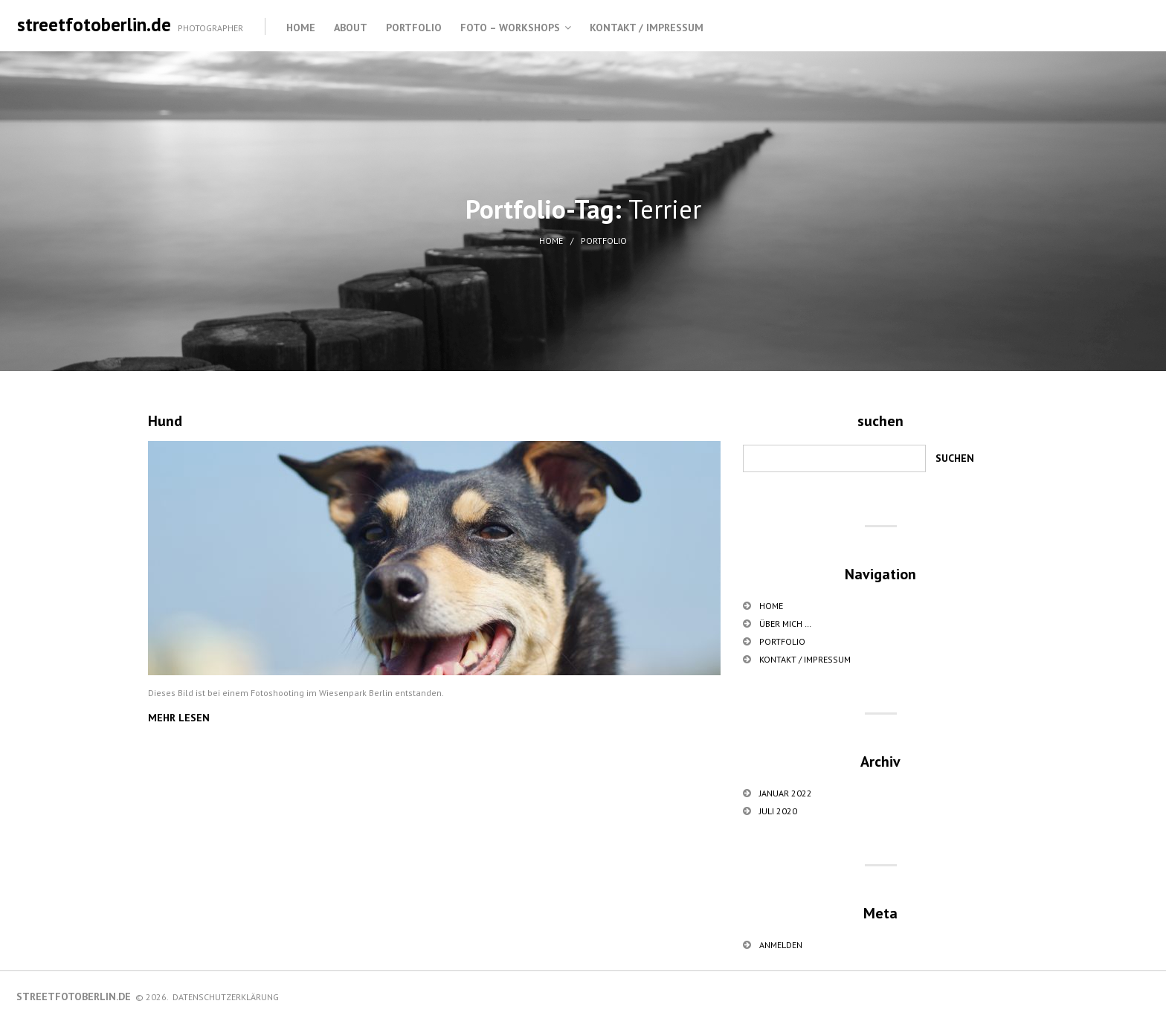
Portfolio (414, 27)
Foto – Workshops (510, 27)
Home (300, 27)
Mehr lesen (179, 717)
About (350, 27)
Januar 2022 (785, 793)
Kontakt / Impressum (646, 27)
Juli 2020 (778, 811)
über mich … (785, 623)
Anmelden (780, 944)
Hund (165, 421)
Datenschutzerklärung (226, 996)
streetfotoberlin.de (94, 24)
